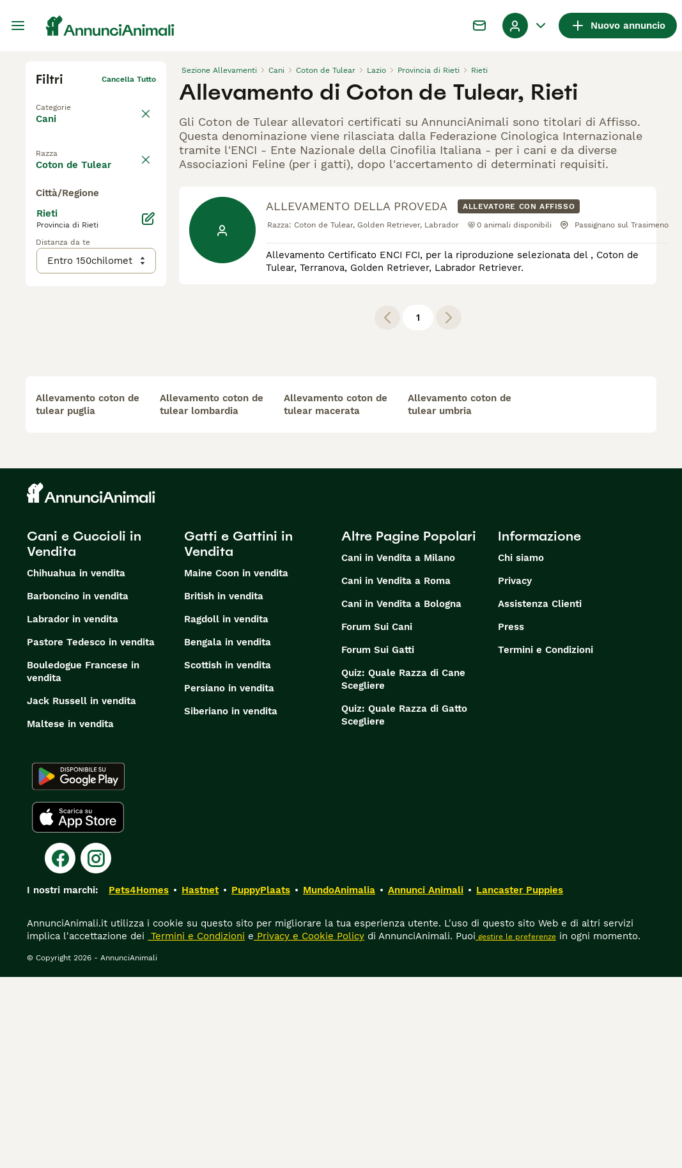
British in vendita (223, 787)
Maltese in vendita (70, 915)
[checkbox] (43, 209)
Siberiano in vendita (230, 902)
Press (511, 818)
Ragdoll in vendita (226, 810)
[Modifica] (148, 474)
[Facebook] (60, 1049)
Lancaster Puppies (519, 1081)
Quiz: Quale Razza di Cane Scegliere (403, 870)
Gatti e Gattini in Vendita (238, 734)
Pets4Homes (139, 1081)
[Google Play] (78, 967)
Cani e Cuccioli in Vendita (84, 734)
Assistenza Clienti (540, 795)
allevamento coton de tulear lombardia (211, 595)
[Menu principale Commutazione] (18, 25)
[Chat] (479, 25)
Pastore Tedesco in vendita (91, 833)
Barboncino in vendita (77, 787)
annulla (142, 149)
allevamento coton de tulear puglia (87, 595)
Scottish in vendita (227, 856)
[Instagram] (96, 1049)
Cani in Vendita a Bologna (401, 795)
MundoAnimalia (339, 1081)
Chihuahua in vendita (76, 764)
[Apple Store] (78, 1008)
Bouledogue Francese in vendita (83, 862)
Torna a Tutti (60, 99)
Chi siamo (521, 749)
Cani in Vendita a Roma (396, 772)
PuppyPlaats (260, 1081)
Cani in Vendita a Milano (398, 749)
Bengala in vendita (227, 833)
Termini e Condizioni (545, 841)
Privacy (515, 772)
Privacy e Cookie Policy (309, 1127)
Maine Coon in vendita (236, 764)
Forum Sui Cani (376, 818)
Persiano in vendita (229, 879)
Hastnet (200, 1081)
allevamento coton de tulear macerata (335, 595)
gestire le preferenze (516, 1127)
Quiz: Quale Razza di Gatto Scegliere (404, 906)
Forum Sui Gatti (377, 841)
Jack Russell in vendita (81, 892)
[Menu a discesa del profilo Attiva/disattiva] (525, 25)
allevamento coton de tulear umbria (459, 595)
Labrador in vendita (72, 810)
